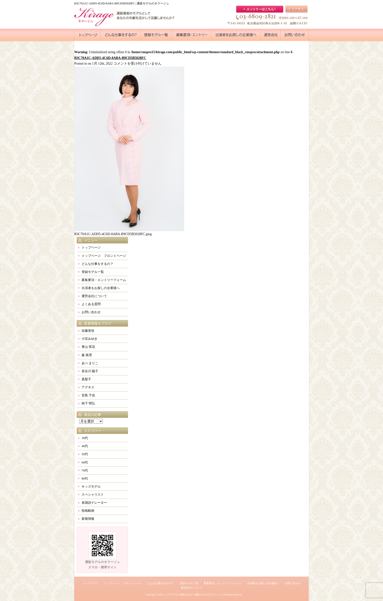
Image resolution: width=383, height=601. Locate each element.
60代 (85, 462)
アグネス (88, 387)
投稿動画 (88, 510)
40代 (85, 446)
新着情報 (88, 519)
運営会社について (94, 296)
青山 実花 (88, 347)
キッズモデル (91, 486)
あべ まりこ (90, 363)
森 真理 (87, 355)
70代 (85, 470)
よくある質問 (91, 304)
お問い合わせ (91, 312)
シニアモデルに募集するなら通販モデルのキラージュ (192, 594)
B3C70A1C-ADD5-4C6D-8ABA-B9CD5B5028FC (110, 58)
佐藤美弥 (88, 330)
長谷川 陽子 (90, 371)
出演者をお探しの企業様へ (101, 288)
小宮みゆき (89, 339)
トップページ (91, 247)
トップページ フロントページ (104, 256)
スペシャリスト (93, 494)
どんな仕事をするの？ (97, 264)
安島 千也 (88, 395)
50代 (85, 454)
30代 (85, 438)
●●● (87, 35)
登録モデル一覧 (93, 272)
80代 (85, 478)
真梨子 (86, 379)
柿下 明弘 (88, 403)
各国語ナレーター (94, 502)
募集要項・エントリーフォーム (104, 280)
